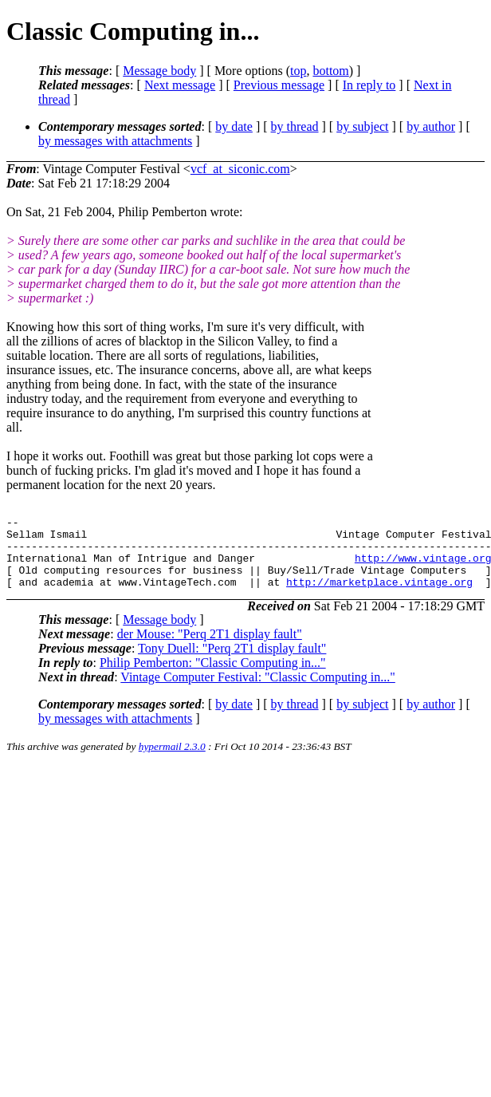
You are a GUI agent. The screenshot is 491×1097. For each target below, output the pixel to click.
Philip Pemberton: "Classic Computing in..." (213, 677)
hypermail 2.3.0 (172, 761)
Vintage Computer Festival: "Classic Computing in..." (257, 691)
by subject (362, 126)
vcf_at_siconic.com (240, 169)
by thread (295, 126)
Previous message (279, 85)
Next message (179, 85)
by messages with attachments (115, 141)
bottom (330, 70)
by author (431, 126)
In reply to (369, 85)
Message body (159, 70)
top (298, 70)
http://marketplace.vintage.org (379, 596)
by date (234, 126)
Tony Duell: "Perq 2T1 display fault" (232, 662)
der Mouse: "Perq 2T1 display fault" (209, 648)
